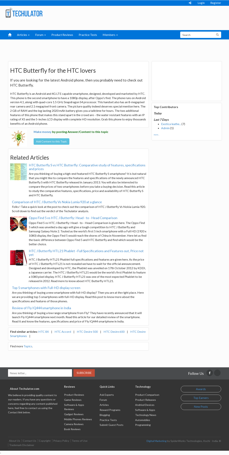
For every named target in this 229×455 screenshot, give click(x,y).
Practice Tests (88, 34)
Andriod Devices (144, 404)
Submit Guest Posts (111, 424)
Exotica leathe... (171, 124)
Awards (201, 389)
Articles (104, 404)
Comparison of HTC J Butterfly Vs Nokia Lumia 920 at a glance (57, 202)
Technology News (145, 414)
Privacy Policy (61, 440)
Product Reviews (62, 34)
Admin (165, 128)
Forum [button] (40, 34)
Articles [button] (23, 34)
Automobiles (142, 420)
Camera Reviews (74, 424)
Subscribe (84, 372)
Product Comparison (147, 394)
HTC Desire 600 (114, 331)
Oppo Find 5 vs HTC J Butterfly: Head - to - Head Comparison (73, 218)
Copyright (45, 440)
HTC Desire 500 (87, 331)
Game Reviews (73, 399)
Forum (103, 399)
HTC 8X (43, 331)
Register (215, 2)
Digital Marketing (157, 440)
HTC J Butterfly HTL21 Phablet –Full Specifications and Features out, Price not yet (86, 253)
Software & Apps (145, 409)
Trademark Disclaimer (21, 445)
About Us (14, 440)
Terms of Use (79, 440)
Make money (43, 131)
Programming (143, 424)
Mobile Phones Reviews (78, 419)
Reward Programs (110, 409)
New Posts (201, 406)
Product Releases (145, 399)
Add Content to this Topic (51, 141)
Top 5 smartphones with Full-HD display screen (46, 288)
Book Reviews (72, 429)
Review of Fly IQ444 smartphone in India (41, 308)
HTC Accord (63, 331)
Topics (28, 346)
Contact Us (29, 440)
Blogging (105, 414)
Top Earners (201, 397)
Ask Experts (107, 394)
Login (201, 2)
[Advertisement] (95, 48)
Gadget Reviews (74, 414)
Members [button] (110, 34)
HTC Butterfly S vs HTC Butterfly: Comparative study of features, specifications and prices (87, 167)
